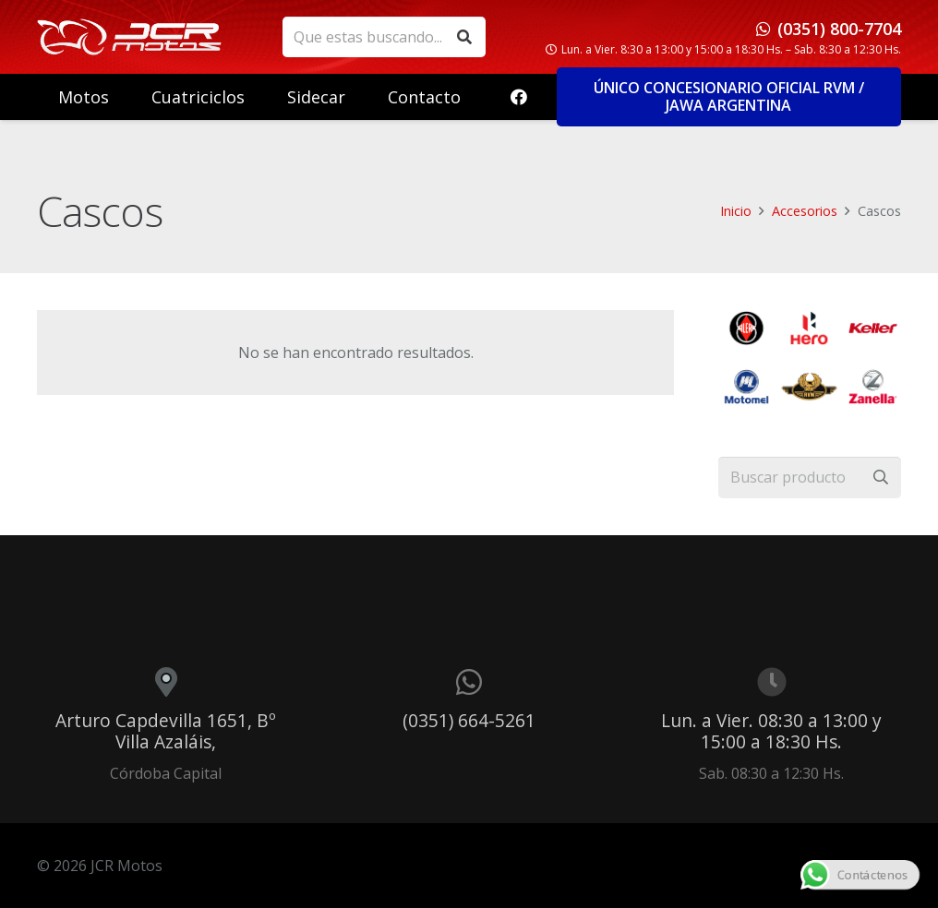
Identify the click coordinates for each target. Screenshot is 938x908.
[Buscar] (465, 37)
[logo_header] (129, 36)
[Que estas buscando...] (384, 37)
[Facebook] (518, 97)
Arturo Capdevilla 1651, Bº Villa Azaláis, (165, 731)
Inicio (736, 211)
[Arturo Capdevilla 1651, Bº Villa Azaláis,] (166, 682)
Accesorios (804, 211)
